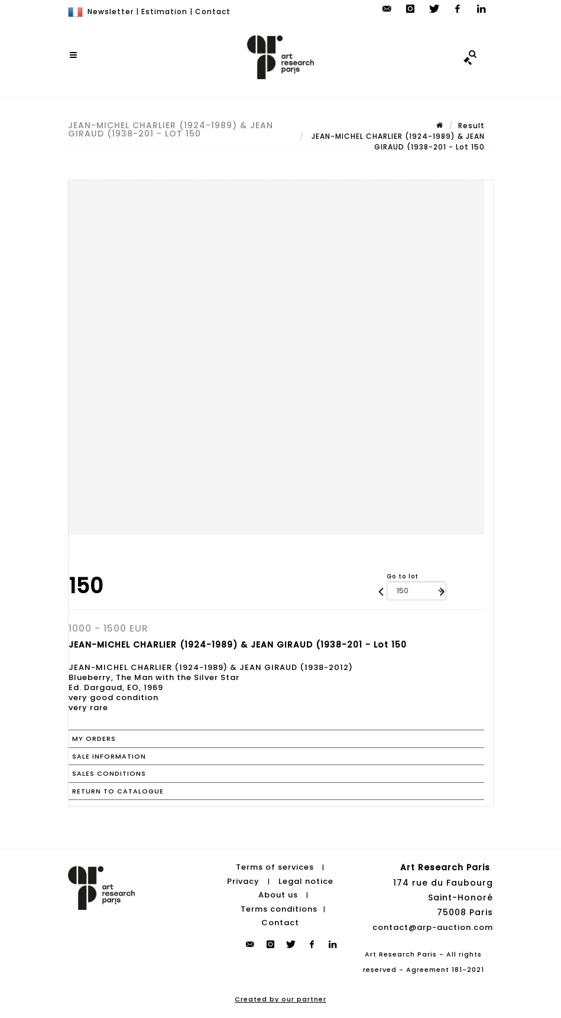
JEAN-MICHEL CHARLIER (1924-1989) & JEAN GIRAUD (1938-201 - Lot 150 (397, 141)
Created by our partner (280, 999)
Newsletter (110, 11)
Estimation (164, 11)
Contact (213, 11)
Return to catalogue (118, 791)
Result (471, 126)
